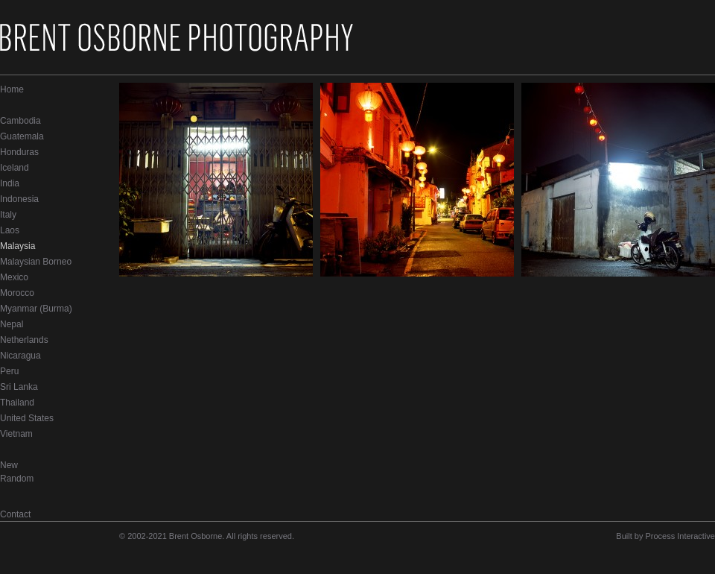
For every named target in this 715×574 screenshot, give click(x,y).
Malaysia (17, 246)
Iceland (14, 168)
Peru (9, 371)
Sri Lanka (19, 387)
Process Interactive (680, 536)
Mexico (14, 277)
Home (12, 89)
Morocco (17, 293)
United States (27, 418)
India (9, 183)
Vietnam (16, 434)
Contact (15, 514)
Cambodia (20, 121)
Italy (8, 214)
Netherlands (24, 340)
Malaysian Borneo (36, 261)
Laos (9, 230)
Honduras (19, 152)
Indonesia (19, 199)
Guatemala (22, 136)
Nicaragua (20, 355)
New (9, 465)
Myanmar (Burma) (36, 308)
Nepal (11, 324)
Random (17, 478)
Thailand (17, 402)
